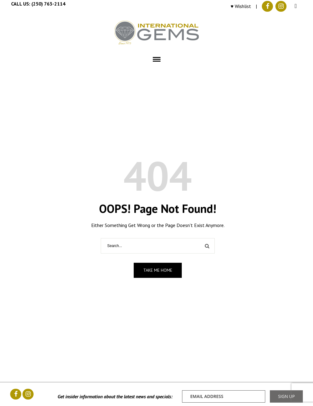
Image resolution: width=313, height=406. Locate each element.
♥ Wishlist (241, 6)
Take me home (157, 270)
